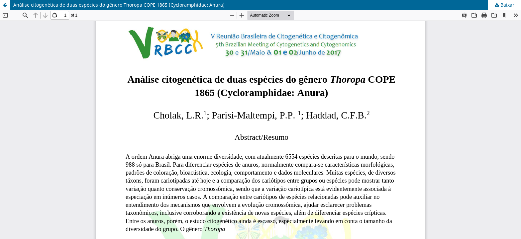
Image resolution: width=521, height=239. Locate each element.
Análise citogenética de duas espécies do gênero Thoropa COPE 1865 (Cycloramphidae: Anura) (119, 5)
